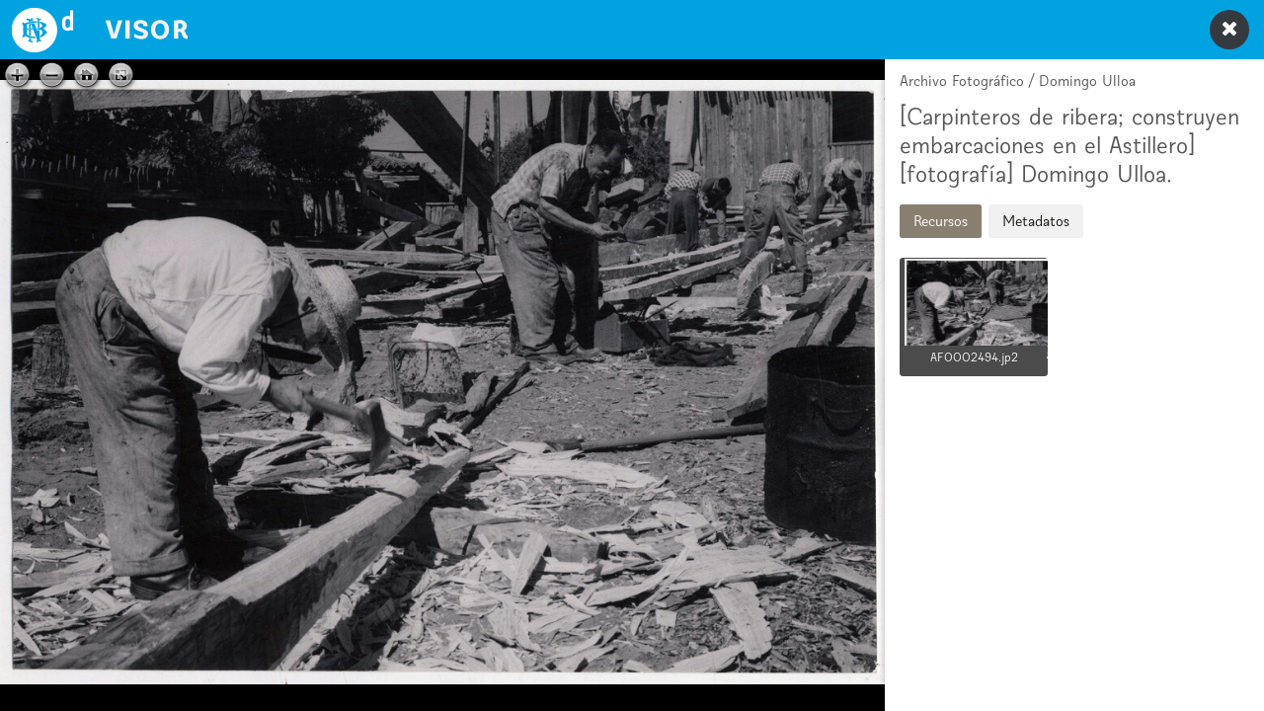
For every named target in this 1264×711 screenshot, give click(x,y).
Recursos (940, 220)
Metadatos (1035, 220)
